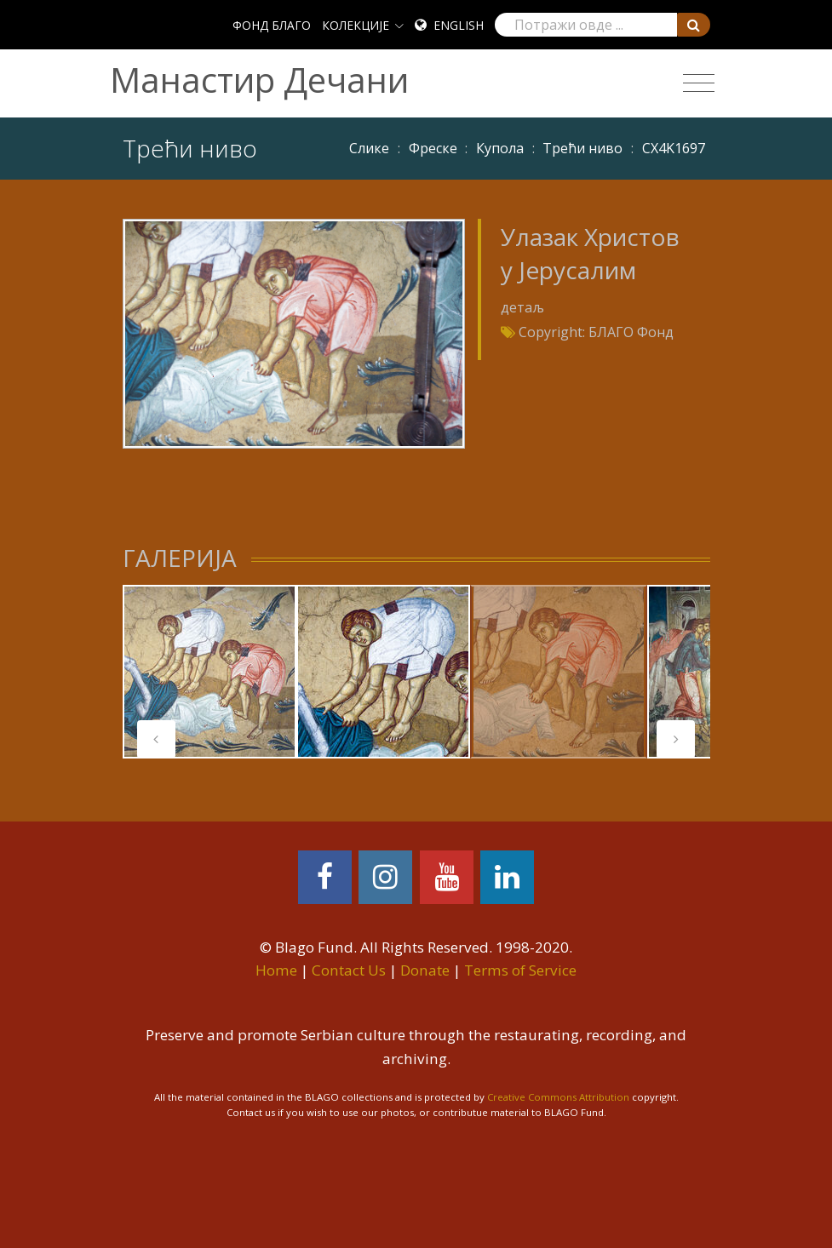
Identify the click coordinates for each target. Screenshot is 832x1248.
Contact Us (349, 970)
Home (276, 970)
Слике (369, 148)
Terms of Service (520, 970)
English (458, 25)
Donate (425, 970)
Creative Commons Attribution (558, 1097)
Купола (500, 148)
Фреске (433, 148)
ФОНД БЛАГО (271, 25)
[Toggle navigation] (698, 83)
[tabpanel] (209, 672)
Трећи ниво (582, 148)
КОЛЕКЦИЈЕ (355, 25)
